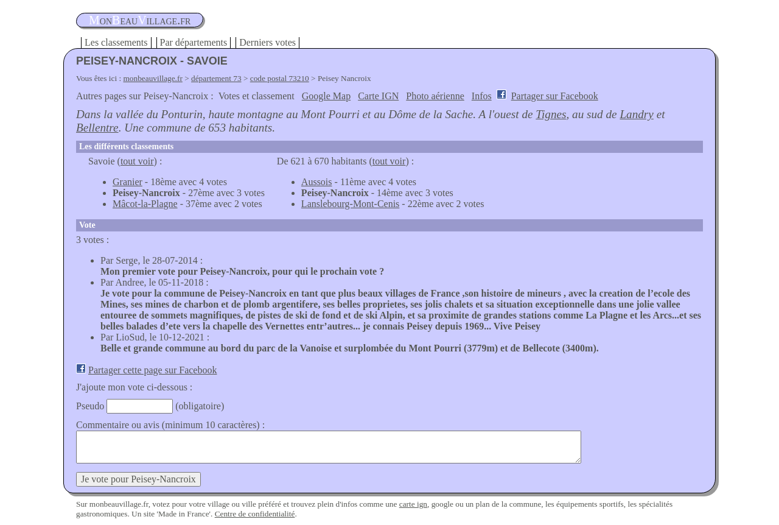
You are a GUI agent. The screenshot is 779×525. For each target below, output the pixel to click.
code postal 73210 (279, 78)
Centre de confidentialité (255, 513)
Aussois (316, 182)
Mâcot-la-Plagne (145, 204)
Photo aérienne (435, 96)
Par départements (194, 42)
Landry (636, 114)
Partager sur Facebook (554, 96)
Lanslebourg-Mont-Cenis (350, 204)
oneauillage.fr (139, 20)
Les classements (116, 42)
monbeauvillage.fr (153, 78)
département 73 (216, 78)
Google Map (326, 96)
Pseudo (90, 406)
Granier (127, 182)
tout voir (137, 161)
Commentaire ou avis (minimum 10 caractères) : (170, 425)
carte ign (413, 504)
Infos (482, 96)
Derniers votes (267, 42)
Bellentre (97, 127)
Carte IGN (378, 96)
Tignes (551, 114)
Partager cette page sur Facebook (152, 370)
